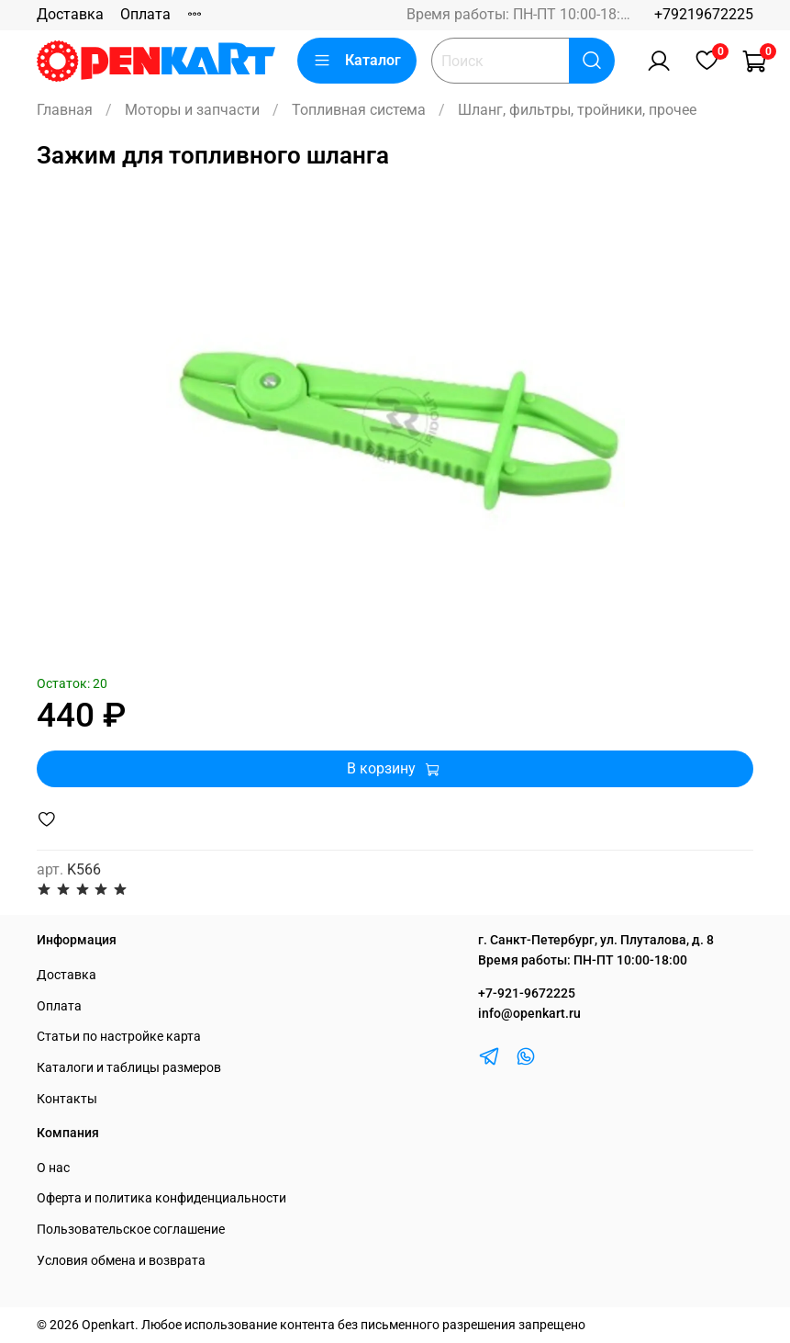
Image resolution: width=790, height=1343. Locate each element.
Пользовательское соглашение (131, 1229)
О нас (53, 1168)
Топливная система (359, 109)
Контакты (67, 1099)
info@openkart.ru (529, 1013)
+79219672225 (703, 14)
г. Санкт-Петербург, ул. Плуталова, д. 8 (596, 940)
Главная (65, 109)
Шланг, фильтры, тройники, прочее (577, 109)
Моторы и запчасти (192, 109)
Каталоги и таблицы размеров (129, 1068)
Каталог (357, 60)
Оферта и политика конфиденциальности (161, 1198)
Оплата (145, 14)
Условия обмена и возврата (121, 1261)
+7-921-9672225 (526, 993)
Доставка (70, 14)
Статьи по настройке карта (119, 1036)
